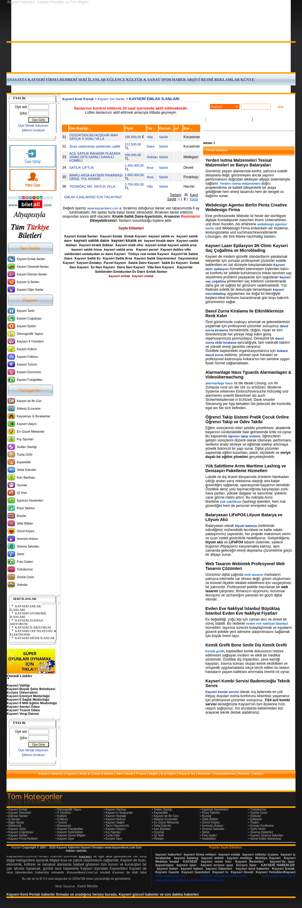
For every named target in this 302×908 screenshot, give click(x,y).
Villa (150, 137)
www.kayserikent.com (103, 208)
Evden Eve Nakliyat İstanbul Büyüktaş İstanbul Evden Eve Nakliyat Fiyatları (243, 611)
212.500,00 (133, 144)
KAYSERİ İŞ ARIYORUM (33, 627)
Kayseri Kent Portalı (78, 99)
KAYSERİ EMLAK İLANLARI (25, 607)
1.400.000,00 (134, 165)
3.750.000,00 (134, 184)
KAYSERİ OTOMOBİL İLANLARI (28, 614)
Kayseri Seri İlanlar (111, 99)
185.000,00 (133, 137)
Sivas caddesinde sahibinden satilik (94, 146)
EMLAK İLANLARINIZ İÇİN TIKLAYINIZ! (93, 197)
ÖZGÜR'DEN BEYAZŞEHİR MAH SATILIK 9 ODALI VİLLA (93, 136)
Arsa (150, 167)
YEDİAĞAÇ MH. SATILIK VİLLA (92, 186)
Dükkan (152, 157)
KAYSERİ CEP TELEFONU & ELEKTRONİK (33, 632)
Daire (151, 146)
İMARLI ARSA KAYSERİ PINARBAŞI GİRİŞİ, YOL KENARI (95, 177)
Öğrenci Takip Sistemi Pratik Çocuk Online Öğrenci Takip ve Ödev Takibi (247, 419)
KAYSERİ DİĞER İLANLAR (35, 638)
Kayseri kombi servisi (222, 692)
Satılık (163, 137)
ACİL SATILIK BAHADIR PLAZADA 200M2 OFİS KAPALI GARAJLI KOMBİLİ (94, 157)
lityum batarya (246, 525)
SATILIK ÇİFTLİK (81, 167)
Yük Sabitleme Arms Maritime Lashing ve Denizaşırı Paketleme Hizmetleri (246, 468)
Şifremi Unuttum (33, 130)
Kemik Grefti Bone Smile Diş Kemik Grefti (246, 645)
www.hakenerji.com (170, 876)
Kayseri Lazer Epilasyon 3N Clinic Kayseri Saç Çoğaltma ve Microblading (247, 248)
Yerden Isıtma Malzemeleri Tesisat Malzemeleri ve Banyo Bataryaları (239, 162)
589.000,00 (133, 155)
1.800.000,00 (134, 175)
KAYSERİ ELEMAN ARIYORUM (26, 622)
